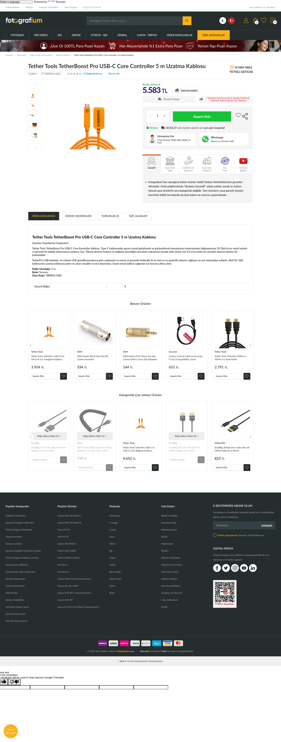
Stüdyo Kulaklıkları (15, 603)
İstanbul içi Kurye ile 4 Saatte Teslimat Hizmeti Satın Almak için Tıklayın (228, 99)
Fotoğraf (17, 35)
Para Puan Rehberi (170, 589)
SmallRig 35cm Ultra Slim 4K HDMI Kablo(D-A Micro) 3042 (48, 450)
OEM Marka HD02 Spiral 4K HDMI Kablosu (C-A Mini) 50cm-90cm (94, 450)
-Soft (121, 665)
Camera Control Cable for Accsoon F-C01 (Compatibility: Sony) (184, 357)
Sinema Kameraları (15, 589)
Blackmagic (115, 575)
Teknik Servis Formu (171, 568)
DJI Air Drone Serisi (16, 617)
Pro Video (41, 35)
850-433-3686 (179, 140)
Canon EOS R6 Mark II (69, 519)
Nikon (112, 547)
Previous (28, 347)
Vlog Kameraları (14, 540)
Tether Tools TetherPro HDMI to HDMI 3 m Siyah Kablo (232, 357)
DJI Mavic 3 (64, 575)
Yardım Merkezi (169, 582)
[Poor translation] (14, 686)
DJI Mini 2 (63, 568)
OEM (80, 351)
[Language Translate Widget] (16, 2)
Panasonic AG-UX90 (68, 589)
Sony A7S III (64, 533)
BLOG (164, 540)
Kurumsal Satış (168, 526)
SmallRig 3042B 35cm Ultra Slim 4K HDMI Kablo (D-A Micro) (231, 450)
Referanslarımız (169, 533)
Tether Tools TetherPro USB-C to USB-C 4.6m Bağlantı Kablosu (140, 450)
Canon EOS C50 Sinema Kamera (74, 582)
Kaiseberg (114, 519)
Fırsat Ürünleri (10, 731)
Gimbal (122, 35)
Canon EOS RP (65, 603)
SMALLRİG (221, 444)
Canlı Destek (163, 140)
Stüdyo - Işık (99, 35)
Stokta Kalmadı (41, 460)
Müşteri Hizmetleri (48, 7)
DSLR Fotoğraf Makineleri (19, 533)
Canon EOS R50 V (67, 547)
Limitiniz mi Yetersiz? (171, 596)
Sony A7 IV (63, 540)
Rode (112, 596)
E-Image (113, 526)
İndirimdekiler (13, 7)
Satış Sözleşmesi (169, 603)
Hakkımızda (167, 547)
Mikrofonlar (12, 596)
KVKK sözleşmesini (227, 538)
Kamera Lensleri (14, 547)
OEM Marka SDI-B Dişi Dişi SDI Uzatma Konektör (93, 357)
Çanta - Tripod (147, 35)
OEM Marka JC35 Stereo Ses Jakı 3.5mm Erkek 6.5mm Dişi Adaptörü (140, 357)
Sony (111, 540)
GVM (112, 589)
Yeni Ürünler (70, 7)
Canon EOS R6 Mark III (69, 526)
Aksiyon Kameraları (15, 582)
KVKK (164, 610)
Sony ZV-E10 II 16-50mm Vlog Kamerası (78, 610)
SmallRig (36, 444)
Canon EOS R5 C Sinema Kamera (74, 596)
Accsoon (173, 351)
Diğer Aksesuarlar (179, 35)
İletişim (29, 7)
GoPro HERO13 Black (69, 561)
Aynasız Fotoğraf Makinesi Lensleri (23, 554)
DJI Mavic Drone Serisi (17, 610)
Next (253, 347)
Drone (76, 35)
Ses (60, 35)
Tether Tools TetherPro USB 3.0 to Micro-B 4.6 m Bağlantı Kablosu (49, 357)
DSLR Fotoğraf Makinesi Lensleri (22, 561)
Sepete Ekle (202, 116)
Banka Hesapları (169, 519)
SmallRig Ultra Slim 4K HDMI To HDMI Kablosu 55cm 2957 (186, 450)
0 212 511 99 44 (91, 7)
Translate (56, 1)
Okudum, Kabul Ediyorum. (239, 538)
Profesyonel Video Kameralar (20, 575)
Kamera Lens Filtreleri (17, 568)
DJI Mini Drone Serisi (16, 624)
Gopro (112, 561)
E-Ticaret (129, 665)
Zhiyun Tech (115, 582)
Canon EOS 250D (67, 554)
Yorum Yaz (114, 73)
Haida (112, 568)
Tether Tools (38, 351)
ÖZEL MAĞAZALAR (213, 35)
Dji (110, 554)
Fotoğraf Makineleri (16, 519)
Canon (112, 533)
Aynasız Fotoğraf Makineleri (20, 526)
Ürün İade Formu (170, 575)
